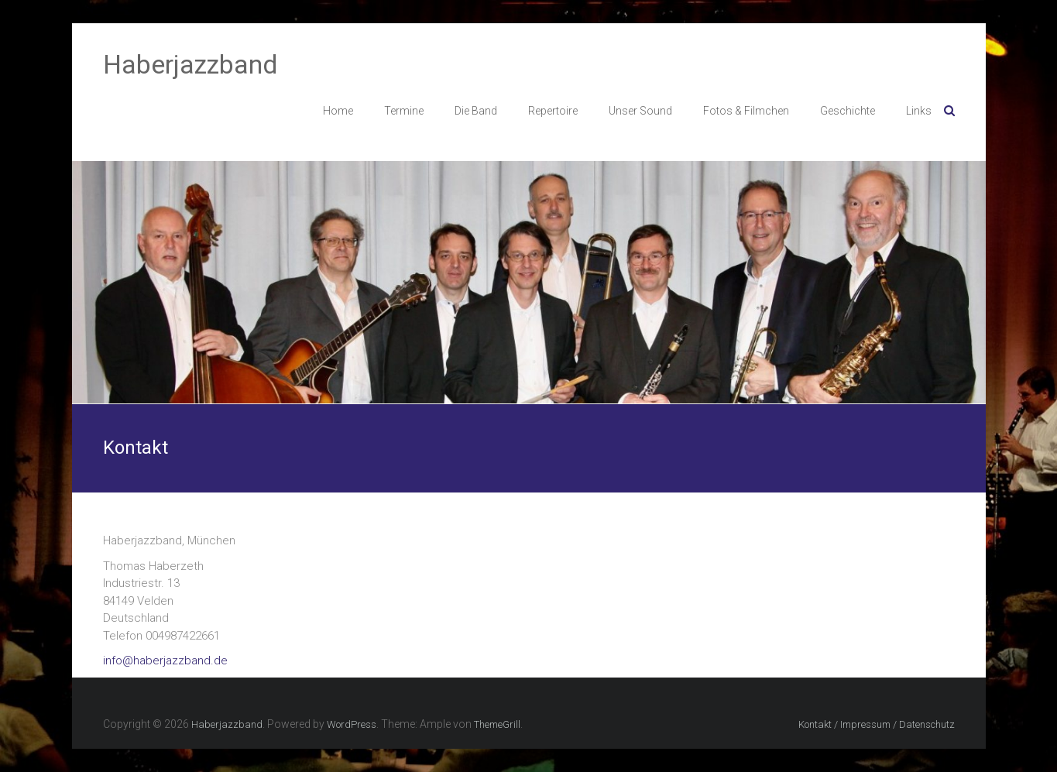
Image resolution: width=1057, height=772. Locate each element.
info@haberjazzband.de (165, 660)
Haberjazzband (190, 64)
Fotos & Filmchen (746, 111)
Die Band (476, 111)
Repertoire (553, 111)
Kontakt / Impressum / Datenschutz (876, 724)
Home (338, 111)
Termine (404, 111)
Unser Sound (640, 111)
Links (919, 111)
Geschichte (847, 111)
